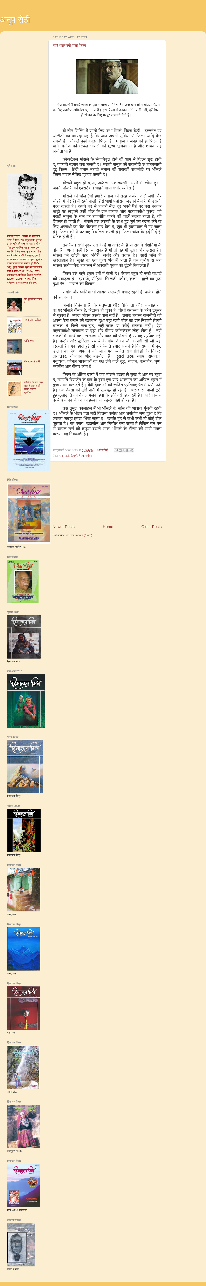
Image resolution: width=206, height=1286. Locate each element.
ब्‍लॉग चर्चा (29, 340)
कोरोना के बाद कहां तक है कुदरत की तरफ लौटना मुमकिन (33, 387)
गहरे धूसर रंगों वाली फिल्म (69, 45)
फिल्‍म (81, 455)
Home (108, 526)
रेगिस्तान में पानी (32, 361)
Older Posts (151, 526)
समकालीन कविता (32, 319)
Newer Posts (64, 526)
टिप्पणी (73, 455)
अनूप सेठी (15, 20)
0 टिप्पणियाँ (102, 450)
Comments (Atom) (81, 535)
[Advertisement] (107, 493)
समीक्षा (88, 455)
